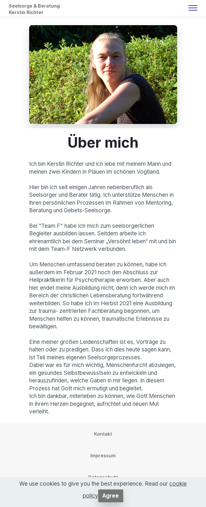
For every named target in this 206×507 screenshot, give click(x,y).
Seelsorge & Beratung (34, 6)
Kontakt (103, 434)
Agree (110, 495)
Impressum (103, 455)
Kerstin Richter (26, 12)
